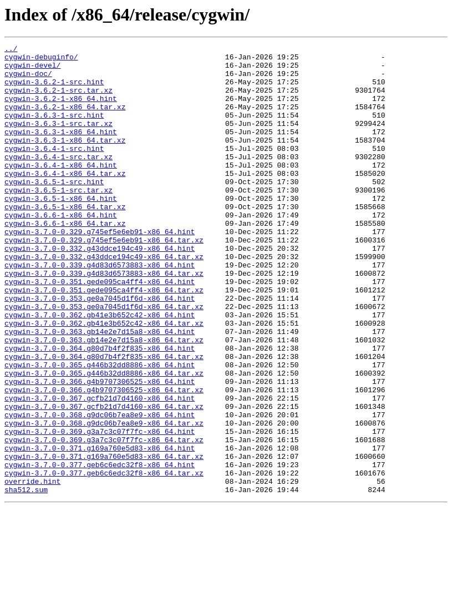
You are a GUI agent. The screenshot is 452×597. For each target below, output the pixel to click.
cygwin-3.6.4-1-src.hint (54, 170)
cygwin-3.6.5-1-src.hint (54, 210)
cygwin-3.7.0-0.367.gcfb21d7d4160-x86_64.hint (99, 469)
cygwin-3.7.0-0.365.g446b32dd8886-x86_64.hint (99, 429)
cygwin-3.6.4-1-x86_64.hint (60, 190)
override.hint (32, 569)
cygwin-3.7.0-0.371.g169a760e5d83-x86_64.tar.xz (104, 539)
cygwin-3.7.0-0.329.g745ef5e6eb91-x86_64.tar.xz (104, 280)
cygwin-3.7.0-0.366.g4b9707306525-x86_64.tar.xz (104, 459)
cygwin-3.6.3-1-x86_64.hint (60, 150)
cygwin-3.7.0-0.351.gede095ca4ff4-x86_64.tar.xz (104, 340)
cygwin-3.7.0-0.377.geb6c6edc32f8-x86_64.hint (99, 549)
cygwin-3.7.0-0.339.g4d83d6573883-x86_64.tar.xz (104, 320)
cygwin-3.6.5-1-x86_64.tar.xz (64, 240)
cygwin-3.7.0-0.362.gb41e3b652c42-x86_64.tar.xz (104, 379)
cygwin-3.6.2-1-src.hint (54, 90)
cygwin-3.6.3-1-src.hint (54, 130)
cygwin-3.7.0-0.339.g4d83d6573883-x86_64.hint (99, 310)
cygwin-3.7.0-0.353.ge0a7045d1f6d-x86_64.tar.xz (104, 360)
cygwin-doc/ (28, 80)
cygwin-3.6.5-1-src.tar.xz (58, 220)
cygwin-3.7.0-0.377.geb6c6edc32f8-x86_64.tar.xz (104, 559)
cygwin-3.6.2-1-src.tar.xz (58, 100)
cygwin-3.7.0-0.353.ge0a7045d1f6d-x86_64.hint (99, 350)
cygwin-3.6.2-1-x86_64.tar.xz (64, 120)
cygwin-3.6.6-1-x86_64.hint (60, 250)
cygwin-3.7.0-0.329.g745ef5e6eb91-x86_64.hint (99, 270)
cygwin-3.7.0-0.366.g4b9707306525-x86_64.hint (99, 449)
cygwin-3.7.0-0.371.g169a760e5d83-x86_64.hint (99, 529)
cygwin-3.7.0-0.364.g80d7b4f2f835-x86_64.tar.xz (104, 419)
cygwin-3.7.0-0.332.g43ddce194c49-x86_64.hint (99, 290)
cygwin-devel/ (32, 70)
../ (10, 50)
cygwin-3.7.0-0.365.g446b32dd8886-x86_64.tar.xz (104, 439)
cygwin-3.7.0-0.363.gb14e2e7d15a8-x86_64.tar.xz (104, 399)
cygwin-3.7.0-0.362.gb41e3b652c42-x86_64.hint (99, 370)
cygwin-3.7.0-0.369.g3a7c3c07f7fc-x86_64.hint (99, 509)
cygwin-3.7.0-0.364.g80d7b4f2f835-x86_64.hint (99, 409)
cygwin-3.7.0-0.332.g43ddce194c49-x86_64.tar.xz (104, 300)
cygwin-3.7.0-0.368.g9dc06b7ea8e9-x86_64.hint (99, 489)
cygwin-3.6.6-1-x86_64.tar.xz (64, 260)
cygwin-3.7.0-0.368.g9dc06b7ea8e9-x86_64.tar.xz (104, 499)
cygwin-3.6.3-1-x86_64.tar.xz (64, 160)
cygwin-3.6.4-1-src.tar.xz (58, 180)
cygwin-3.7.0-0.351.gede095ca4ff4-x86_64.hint (99, 330)
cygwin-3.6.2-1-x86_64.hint (60, 110)
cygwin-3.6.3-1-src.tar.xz (58, 140)
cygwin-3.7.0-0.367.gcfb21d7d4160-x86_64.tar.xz (104, 479)
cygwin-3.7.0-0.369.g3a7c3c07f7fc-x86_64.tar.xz (104, 519)
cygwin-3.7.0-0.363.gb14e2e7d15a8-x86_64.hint (99, 389)
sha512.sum (26, 579)
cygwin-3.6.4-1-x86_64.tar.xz (64, 200)
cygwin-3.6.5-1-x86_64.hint (60, 230)
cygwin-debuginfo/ (41, 60)
